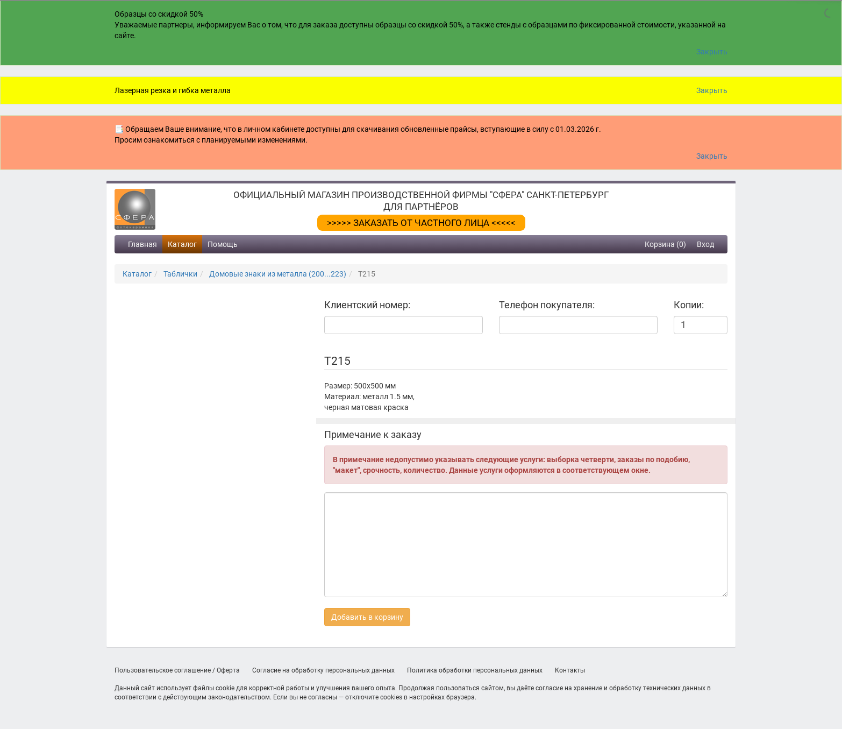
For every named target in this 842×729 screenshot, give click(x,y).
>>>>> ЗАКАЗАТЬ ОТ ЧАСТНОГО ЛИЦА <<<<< (421, 222)
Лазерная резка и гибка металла (173, 90)
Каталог (182, 244)
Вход (705, 244)
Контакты (570, 670)
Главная (142, 244)
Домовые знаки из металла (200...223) (277, 274)
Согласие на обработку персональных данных (323, 670)
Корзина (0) (665, 244)
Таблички (180, 274)
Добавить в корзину (367, 617)
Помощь (223, 244)
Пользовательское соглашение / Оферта (177, 670)
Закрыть (711, 51)
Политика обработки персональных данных (475, 670)
